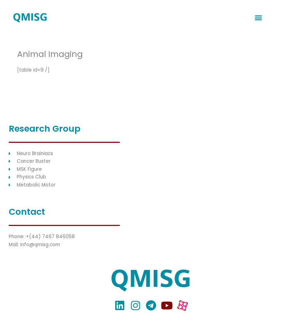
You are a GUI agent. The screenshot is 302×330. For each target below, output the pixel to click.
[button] (258, 17)
